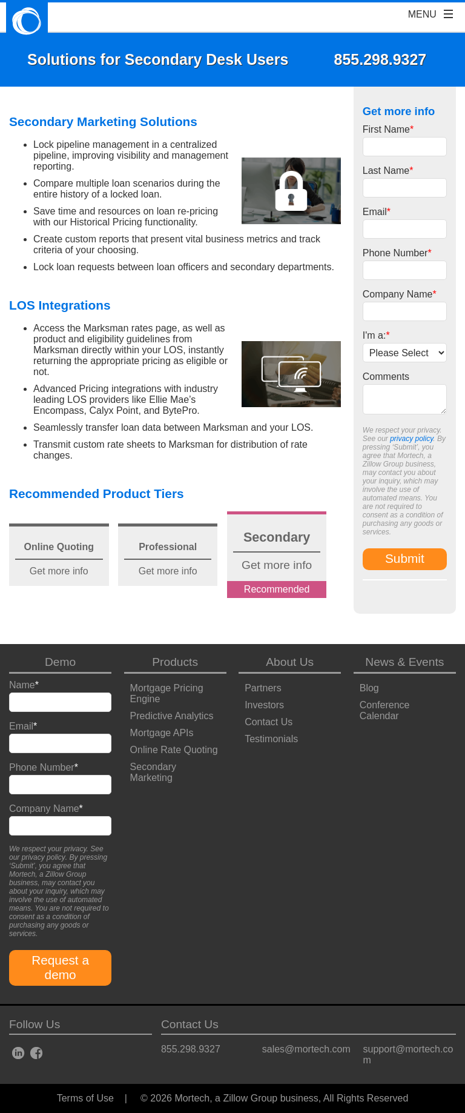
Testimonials (271, 739)
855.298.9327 (190, 1049)
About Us (290, 662)
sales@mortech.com (306, 1049)
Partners (263, 688)
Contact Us (268, 722)
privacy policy (411, 438)
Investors (264, 705)
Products (175, 662)
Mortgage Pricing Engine (166, 693)
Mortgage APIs (162, 733)
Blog (369, 688)
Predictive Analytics (172, 716)
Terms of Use (85, 1098)
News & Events (404, 662)
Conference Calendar (385, 710)
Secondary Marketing (153, 772)
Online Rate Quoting (174, 750)
